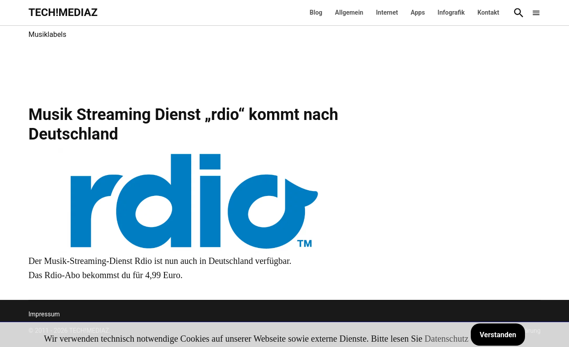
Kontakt (488, 12)
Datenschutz (447, 338)
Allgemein (349, 12)
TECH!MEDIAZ (63, 12)
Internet (387, 12)
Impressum (44, 314)
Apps (418, 12)
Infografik (451, 12)
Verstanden (498, 335)
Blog (316, 12)
